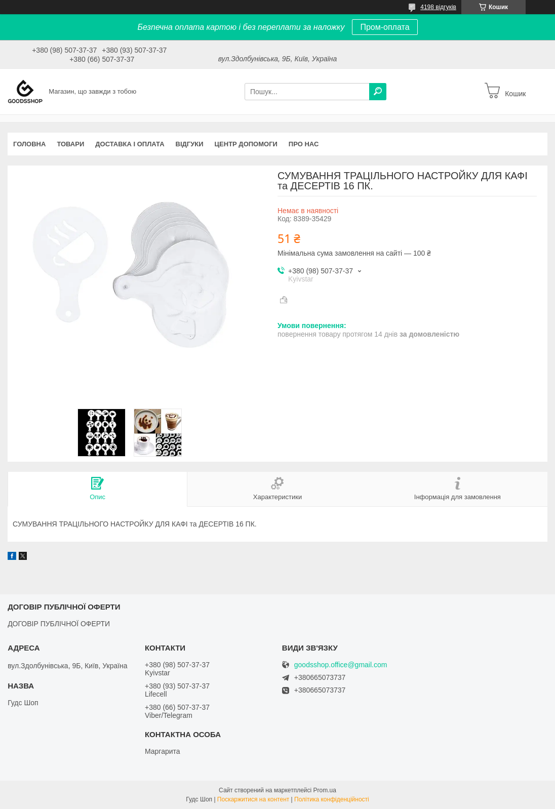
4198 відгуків (438, 7)
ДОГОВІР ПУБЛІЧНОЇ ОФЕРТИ (59, 624)
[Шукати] (377, 91)
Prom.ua (324, 790)
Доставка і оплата (129, 144)
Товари (70, 144)
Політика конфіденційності (331, 799)
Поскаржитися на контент (253, 799)
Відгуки (190, 144)
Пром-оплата (384, 27)
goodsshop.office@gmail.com (340, 665)
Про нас (304, 144)
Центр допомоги (246, 144)
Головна (29, 144)
